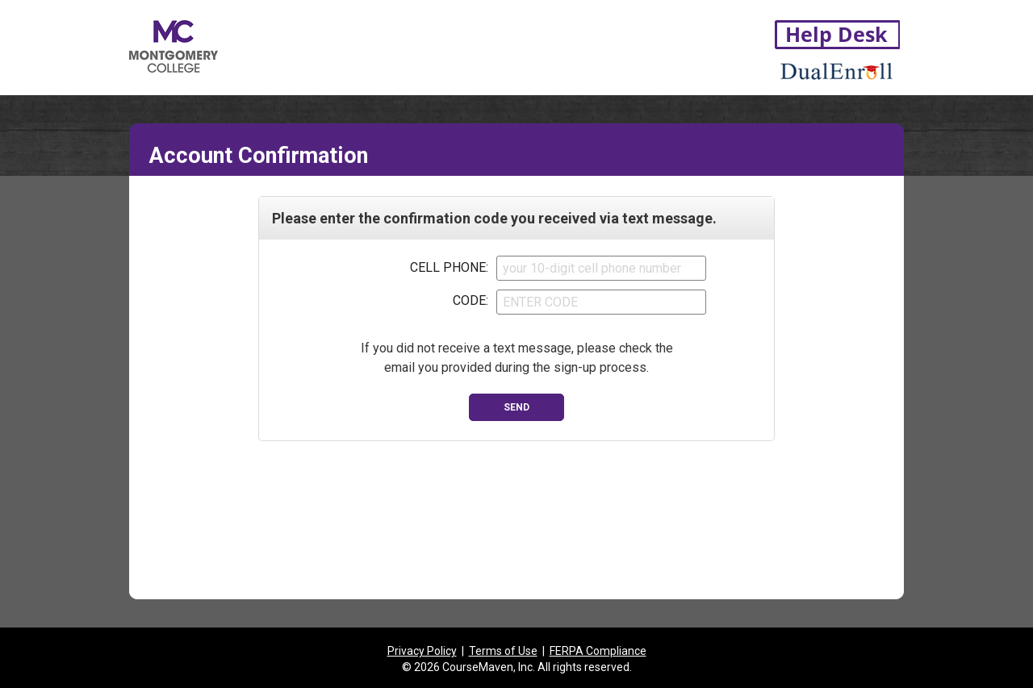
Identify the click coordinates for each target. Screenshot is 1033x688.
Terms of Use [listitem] (503, 650)
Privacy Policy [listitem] (422, 650)
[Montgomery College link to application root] (232, 43)
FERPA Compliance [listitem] (598, 650)
